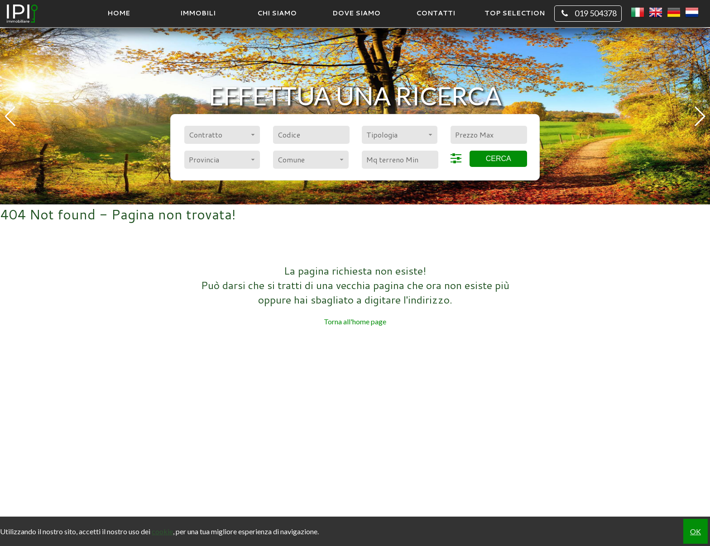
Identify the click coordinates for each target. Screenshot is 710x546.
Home (118, 13)
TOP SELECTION (515, 13)
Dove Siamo (356, 13)
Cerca (498, 158)
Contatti (435, 13)
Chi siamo (277, 13)
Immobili (198, 13)
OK (695, 531)
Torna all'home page (355, 321)
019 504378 (588, 13)
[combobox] (222, 135)
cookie (162, 531)
